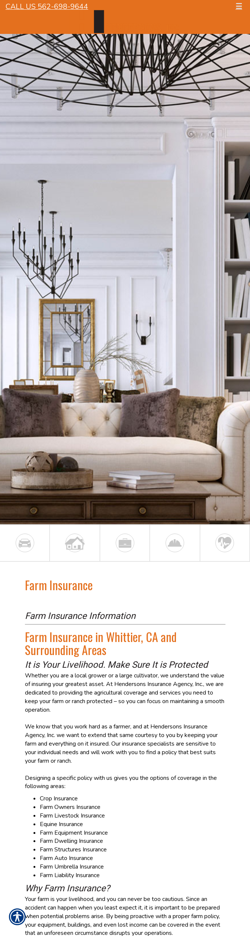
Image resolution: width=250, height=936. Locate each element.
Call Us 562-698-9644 (47, 6)
